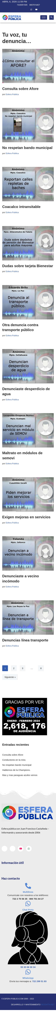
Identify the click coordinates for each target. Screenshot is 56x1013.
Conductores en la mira (13, 760)
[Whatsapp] (31, 9)
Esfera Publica (12, 94)
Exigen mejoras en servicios (26, 517)
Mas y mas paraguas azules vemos (19, 775)
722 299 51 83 (39, 981)
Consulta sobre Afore (20, 89)
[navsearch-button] (51, 17)
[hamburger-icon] (43, 17)
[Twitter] (26, 9)
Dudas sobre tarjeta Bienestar (27, 266)
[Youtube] (36, 9)
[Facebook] (21, 9)
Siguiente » (10, 677)
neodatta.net (48, 1005)
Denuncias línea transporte (25, 640)
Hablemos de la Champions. (16, 770)
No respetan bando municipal (27, 148)
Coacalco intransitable (21, 207)
